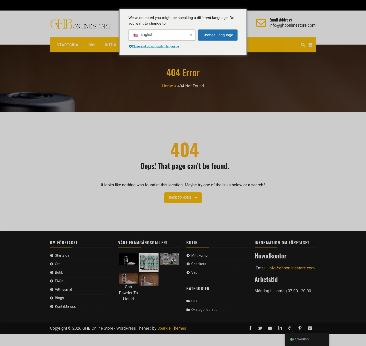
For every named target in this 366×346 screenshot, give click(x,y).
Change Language (218, 34)
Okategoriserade (204, 309)
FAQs (59, 281)
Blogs (59, 298)
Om (91, 45)
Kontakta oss (65, 306)
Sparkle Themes (171, 328)
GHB (195, 301)
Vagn (95, 5)
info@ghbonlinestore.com (292, 25)
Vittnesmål (63, 289)
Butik (110, 45)
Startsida (67, 45)
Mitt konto (56, 5)
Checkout (78, 5)
